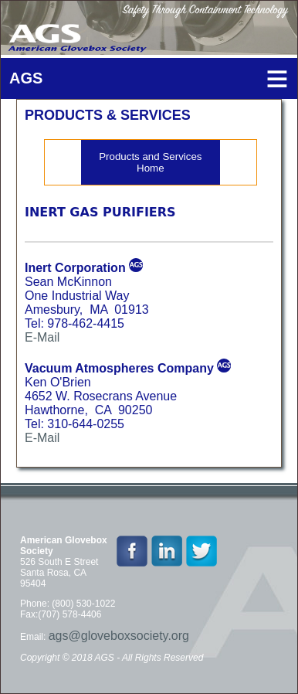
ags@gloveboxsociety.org (119, 635)
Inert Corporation (75, 267)
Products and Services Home (150, 162)
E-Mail (42, 337)
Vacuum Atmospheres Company (119, 368)
